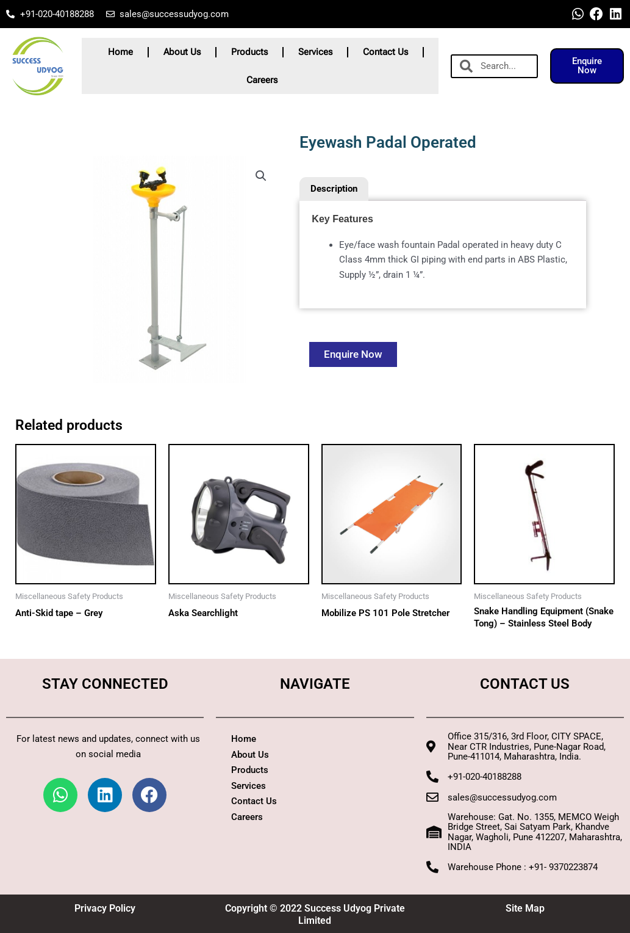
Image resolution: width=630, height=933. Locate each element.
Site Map (525, 908)
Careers (261, 79)
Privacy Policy (104, 908)
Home (120, 51)
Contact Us (385, 51)
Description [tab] (333, 188)
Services (315, 51)
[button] (261, 176)
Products (249, 51)
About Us (182, 51)
